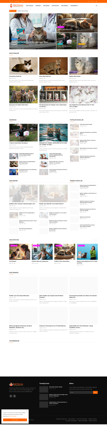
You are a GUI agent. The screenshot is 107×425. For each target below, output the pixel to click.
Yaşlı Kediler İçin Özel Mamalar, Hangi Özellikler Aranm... (81, 327)
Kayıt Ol (92, 1)
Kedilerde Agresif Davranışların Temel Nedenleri (28, 222)
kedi (81, 126)
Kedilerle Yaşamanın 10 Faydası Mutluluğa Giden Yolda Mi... (87, 202)
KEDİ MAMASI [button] (65, 5)
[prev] (95, 11)
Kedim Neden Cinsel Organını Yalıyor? (88, 148)
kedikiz (40, 147)
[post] (32, 31)
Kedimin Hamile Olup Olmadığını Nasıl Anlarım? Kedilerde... (58, 396)
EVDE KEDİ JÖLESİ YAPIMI (86, 124)
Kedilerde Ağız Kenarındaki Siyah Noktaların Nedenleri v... (87, 157)
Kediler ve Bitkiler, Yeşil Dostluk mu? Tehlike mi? (88, 194)
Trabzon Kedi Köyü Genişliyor (65, 46)
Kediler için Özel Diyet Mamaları (19, 296)
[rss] (14, 396)
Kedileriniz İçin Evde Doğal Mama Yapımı (27, 214)
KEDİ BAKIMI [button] (46, 5)
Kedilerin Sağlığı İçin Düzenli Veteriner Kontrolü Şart (58, 229)
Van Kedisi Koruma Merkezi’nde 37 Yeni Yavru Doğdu (82, 106)
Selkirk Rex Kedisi (82, 46)
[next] (97, 11)
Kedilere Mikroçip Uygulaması (39, 261)
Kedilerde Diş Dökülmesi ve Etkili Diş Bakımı (88, 133)
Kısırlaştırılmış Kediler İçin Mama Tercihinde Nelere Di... (80, 297)
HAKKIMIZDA (17, 1)
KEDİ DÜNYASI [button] (56, 5)
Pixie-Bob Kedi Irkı (45, 76)
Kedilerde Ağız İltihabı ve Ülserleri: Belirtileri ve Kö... (88, 141)
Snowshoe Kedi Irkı (15, 76)
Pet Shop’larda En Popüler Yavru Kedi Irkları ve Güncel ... (53, 106)
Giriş (89, 1)
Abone (95, 393)
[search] (96, 5)
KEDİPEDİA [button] (39, 5)
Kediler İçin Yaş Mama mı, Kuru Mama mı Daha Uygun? (57, 214)
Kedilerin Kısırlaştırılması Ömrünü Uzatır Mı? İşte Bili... (88, 210)
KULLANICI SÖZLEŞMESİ (71, 421)
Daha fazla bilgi (12, 416)
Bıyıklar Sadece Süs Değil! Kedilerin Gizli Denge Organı (27, 162)
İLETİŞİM (11, 1)
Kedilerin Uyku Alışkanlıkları (65, 29)
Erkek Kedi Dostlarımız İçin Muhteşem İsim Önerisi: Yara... (28, 170)
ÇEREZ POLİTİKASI (92, 419)
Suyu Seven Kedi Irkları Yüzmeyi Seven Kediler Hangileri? (87, 226)
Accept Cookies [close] (15, 419)
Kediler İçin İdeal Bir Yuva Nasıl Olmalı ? (52, 204)
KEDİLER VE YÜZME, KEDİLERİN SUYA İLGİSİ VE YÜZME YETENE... (51, 144)
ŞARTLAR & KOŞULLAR (61, 419)
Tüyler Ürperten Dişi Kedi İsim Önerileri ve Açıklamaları (58, 170)
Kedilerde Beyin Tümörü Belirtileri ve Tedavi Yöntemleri (58, 403)
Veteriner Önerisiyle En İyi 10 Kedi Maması (53, 326)
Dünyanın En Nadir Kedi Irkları (19, 105)
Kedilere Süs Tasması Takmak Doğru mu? (22, 204)
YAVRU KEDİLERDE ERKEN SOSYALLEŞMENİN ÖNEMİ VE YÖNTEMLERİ (56, 155)
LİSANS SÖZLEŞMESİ (82, 421)
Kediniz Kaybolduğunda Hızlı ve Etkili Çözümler (86, 262)
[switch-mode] (97, 1)
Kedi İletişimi (12, 261)
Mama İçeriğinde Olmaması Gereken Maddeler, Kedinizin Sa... (21, 327)
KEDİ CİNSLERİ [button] (30, 5)
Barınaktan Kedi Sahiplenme (25, 229)
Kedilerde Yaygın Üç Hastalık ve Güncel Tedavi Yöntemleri (58, 222)
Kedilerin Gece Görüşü (22, 11)
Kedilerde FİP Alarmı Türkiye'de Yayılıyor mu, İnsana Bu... (56, 162)
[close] (27, 411)
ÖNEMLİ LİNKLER (93, 421)
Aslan (12, 46)
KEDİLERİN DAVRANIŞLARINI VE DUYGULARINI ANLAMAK (26, 154)
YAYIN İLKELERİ (71, 419)
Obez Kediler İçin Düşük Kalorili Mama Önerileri (51, 297)
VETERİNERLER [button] (74, 5)
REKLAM (22, 1)
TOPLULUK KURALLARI (81, 419)
